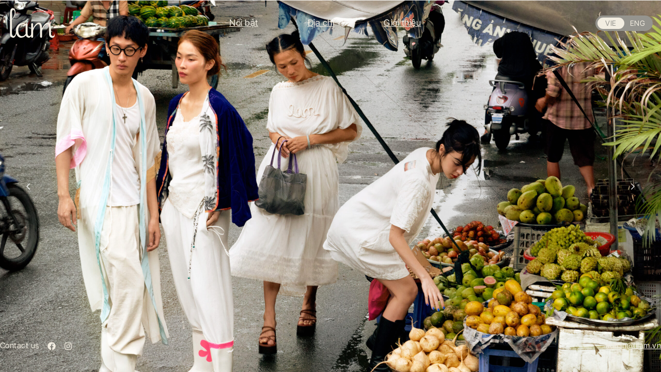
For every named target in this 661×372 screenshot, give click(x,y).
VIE (610, 23)
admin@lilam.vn (633, 345)
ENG (637, 23)
